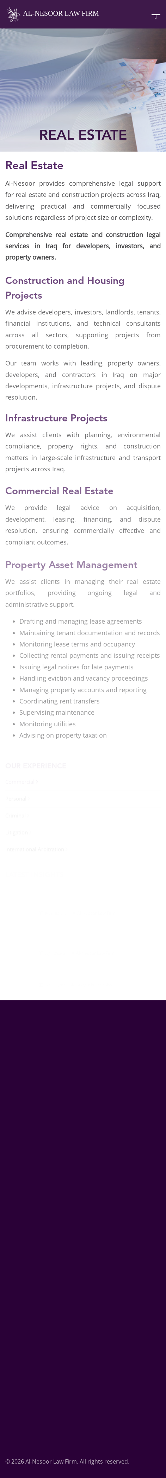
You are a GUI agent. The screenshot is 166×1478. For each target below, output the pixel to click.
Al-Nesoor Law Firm (52, 14)
